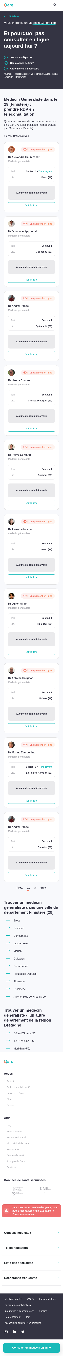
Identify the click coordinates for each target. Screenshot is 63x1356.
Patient (10, 1081)
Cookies (43, 1311)
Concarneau (21, 935)
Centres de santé (15, 1155)
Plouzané (19, 981)
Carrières (11, 1167)
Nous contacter (14, 1131)
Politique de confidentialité (18, 1305)
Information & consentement (19, 1311)
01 (28, 887)
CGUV (30, 1299)
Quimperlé (20, 989)
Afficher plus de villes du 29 (30, 996)
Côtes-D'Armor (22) (25, 1033)
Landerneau (21, 943)
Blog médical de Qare (18, 1143)
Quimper (19, 928)
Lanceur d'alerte (47, 1299)
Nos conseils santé (16, 1137)
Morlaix (18, 951)
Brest (17, 920)
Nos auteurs (13, 1149)
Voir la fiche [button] (31, 205)
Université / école (15, 1093)
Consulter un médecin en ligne (31, 1347)
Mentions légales (13, 1299)
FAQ (9, 1125)
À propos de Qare (16, 1161)
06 (35, 887)
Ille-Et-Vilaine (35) (24, 1041)
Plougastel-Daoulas (25, 973)
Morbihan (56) (22, 1048)
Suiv (43, 887)
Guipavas (19, 958)
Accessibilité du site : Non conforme (23, 1323)
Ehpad (10, 1099)
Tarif (28, 1317)
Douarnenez (21, 966)
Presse (10, 1105)
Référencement (13, 1317)
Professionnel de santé (18, 1087)
